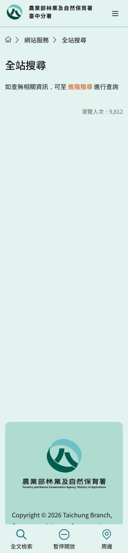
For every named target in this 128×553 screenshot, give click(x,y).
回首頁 (49, 12)
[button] (115, 14)
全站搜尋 (74, 39)
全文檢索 (21, 539)
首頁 (8, 39)
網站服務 (36, 39)
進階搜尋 (80, 86)
